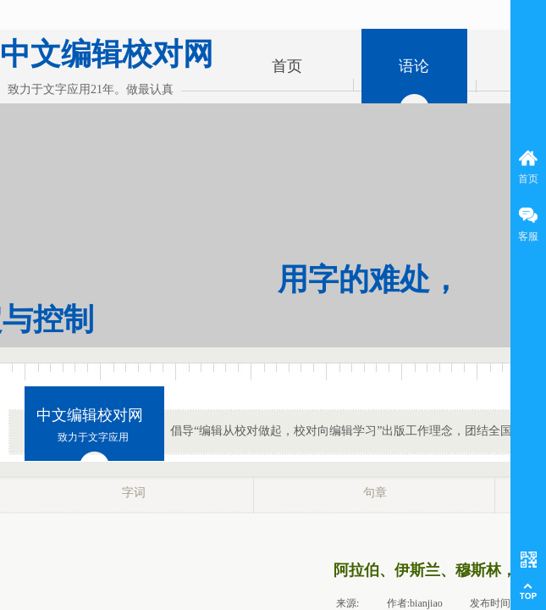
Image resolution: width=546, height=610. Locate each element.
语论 (414, 66)
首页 (287, 66)
